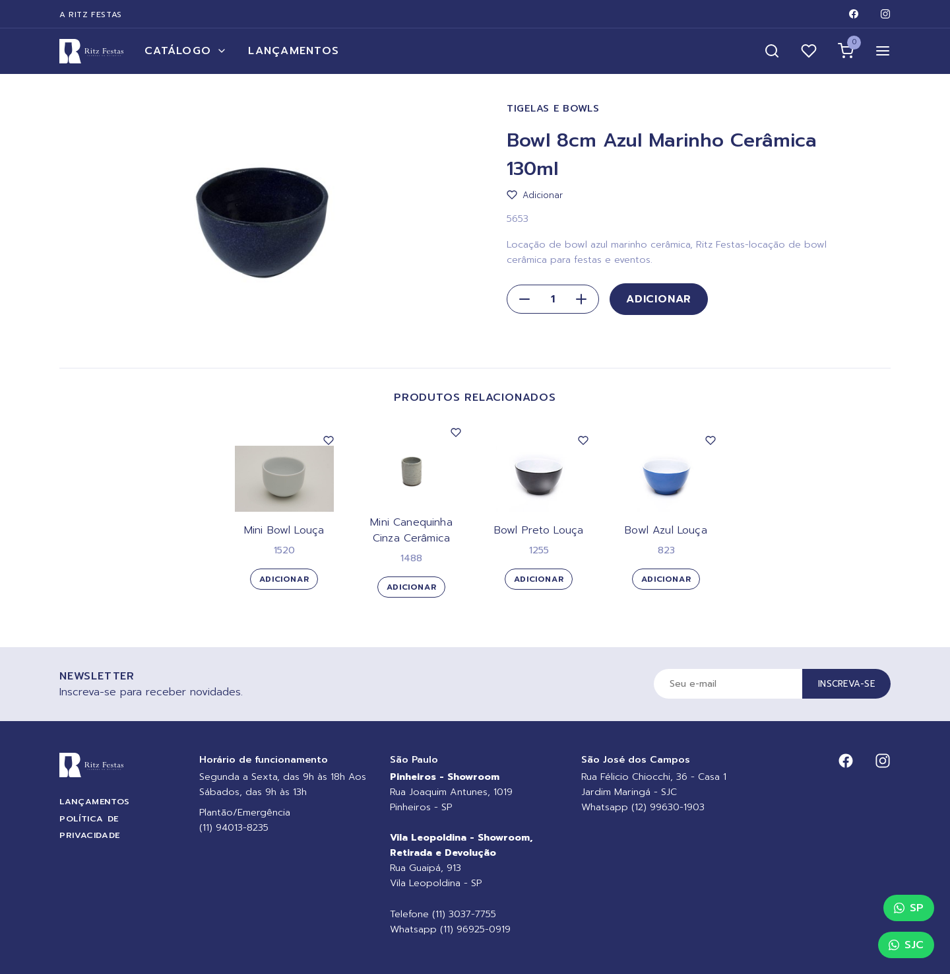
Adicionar (658, 299)
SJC (906, 945)
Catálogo (185, 51)
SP (909, 908)
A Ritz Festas (90, 14)
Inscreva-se (846, 684)
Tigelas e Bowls (553, 109)
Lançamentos (293, 51)
